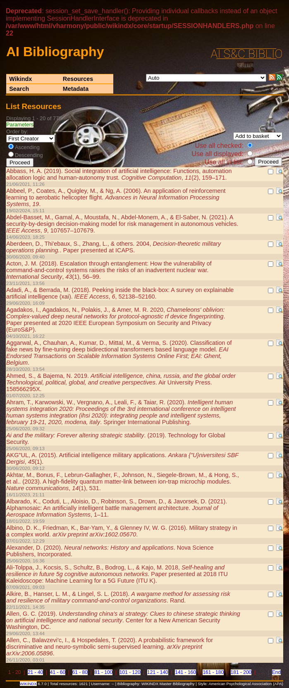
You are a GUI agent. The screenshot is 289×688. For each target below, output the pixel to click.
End (276, 672)
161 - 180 (213, 672)
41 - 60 (57, 672)
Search (19, 88)
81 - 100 (103, 672)
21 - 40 (35, 672)
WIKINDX (28, 683)
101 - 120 (130, 672)
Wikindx (20, 79)
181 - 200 (241, 672)
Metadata (75, 88)
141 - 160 (185, 672)
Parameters (19, 124)
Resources (78, 79)
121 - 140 (157, 672)
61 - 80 (80, 672)
